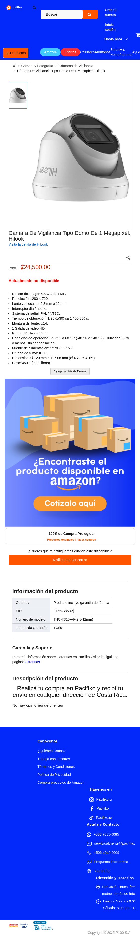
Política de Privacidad (54, 775)
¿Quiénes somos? (51, 751)
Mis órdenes (126, 52)
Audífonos (102, 52)
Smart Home (114, 52)
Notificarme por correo (70, 560)
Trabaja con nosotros (53, 759)
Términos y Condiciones (56, 767)
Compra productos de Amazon (60, 782)
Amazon (50, 52)
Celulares (87, 52)
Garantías (32, 662)
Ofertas (70, 52)
